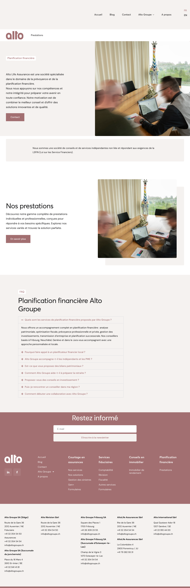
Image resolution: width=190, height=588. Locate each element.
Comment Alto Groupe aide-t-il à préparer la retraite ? (55, 373)
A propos (166, 14)
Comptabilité (106, 470)
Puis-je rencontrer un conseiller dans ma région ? (52, 386)
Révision (103, 474)
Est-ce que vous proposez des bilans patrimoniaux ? (54, 366)
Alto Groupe (146, 14)
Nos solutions (75, 474)
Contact (126, 14)
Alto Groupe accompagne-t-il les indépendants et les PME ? (58, 359)
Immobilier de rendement (136, 471)
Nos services (75, 470)
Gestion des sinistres (79, 479)
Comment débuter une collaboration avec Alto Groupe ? (56, 393)
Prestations (37, 35)
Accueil (98, 14)
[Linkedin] (8, 472)
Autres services (107, 484)
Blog (112, 14)
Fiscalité (103, 479)
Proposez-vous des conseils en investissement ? (52, 379)
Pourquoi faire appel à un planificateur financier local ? (55, 352)
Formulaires (74, 489)
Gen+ (71, 484)
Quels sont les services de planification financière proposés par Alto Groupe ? (68, 319)
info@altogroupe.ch (14, 545)
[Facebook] (17, 472)
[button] (70, 319)
